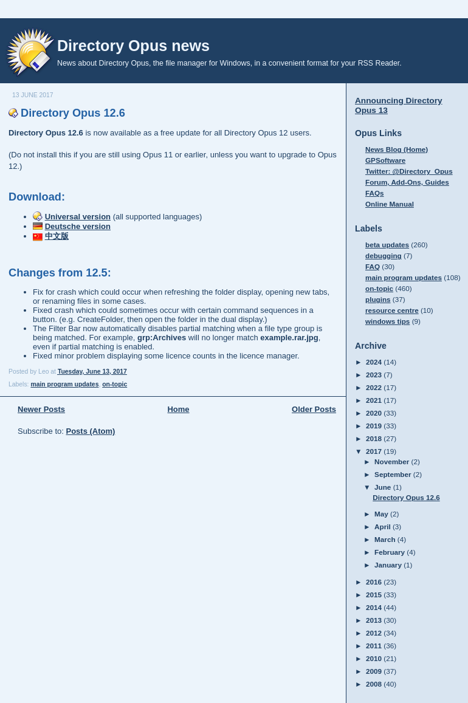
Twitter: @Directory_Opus (409, 171)
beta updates (387, 245)
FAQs (374, 193)
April (383, 526)
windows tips (387, 321)
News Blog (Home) (396, 149)
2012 (375, 633)
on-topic (114, 384)
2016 (375, 582)
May (382, 514)
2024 (375, 362)
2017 (375, 451)
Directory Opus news (133, 45)
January (389, 565)
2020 (375, 413)
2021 (375, 400)
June (383, 487)
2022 (375, 387)
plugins (378, 299)
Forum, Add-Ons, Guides (407, 182)
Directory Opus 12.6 (73, 113)
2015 (375, 594)
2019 (375, 426)
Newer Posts (41, 409)
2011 (375, 646)
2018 (375, 438)
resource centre (392, 310)
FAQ (372, 266)
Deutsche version (78, 226)
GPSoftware (385, 160)
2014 (375, 607)
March (385, 539)
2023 (375, 375)
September (393, 474)
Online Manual (389, 204)
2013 (375, 620)
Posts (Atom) (90, 431)
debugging (383, 255)
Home (178, 409)
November (392, 461)
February (390, 552)
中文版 (57, 236)
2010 (375, 658)
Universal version (78, 216)
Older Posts (314, 409)
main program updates (64, 384)
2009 (375, 671)
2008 (375, 684)
